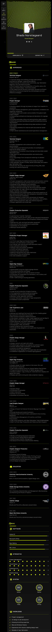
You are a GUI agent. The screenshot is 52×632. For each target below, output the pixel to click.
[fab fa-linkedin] (26, 39)
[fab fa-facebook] (29, 39)
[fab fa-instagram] (31, 39)
